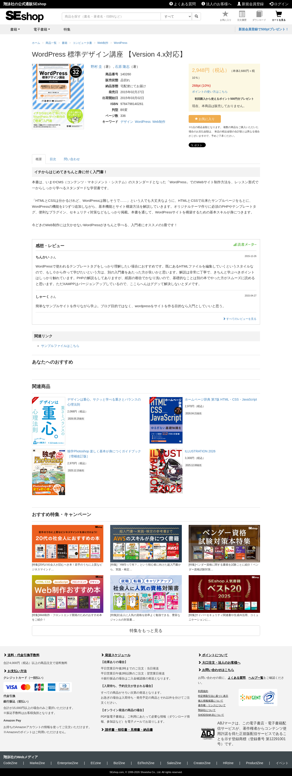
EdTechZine (146, 763)
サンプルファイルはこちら (60, 346)
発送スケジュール (115, 655)
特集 (67, 29)
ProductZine (254, 763)
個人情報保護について (210, 700)
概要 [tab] (39, 159)
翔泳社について (207, 710)
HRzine (228, 763)
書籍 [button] (13, 29)
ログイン (279, 4)
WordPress (143, 121)
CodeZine (10, 763)
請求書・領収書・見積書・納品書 (127, 729)
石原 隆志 (122, 66)
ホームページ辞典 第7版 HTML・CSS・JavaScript (221, 399)
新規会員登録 (250, 4)
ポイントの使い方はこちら (210, 91)
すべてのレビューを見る (239, 318)
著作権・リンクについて (212, 705)
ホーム (36, 43)
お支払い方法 (15, 671)
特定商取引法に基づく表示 (213, 696)
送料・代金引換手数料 (21, 655)
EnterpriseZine (67, 763)
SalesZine (174, 763)
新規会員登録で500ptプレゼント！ (264, 29)
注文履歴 (241, 16)
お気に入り (225, 16)
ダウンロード (259, 16)
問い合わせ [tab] (72, 159)
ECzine (96, 763)
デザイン (126, 121)
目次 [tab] (53, 159)
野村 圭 (96, 66)
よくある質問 (182, 4)
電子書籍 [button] (40, 29)
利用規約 (203, 691)
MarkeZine (37, 763)
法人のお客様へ (216, 4)
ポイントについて (213, 655)
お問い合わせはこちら (216, 670)
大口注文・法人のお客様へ (219, 662)
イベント (282, 763)
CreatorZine (202, 763)
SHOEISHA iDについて (211, 714)
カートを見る (279, 16)
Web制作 (158, 121)
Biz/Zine (119, 763)
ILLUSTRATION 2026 (200, 451)
